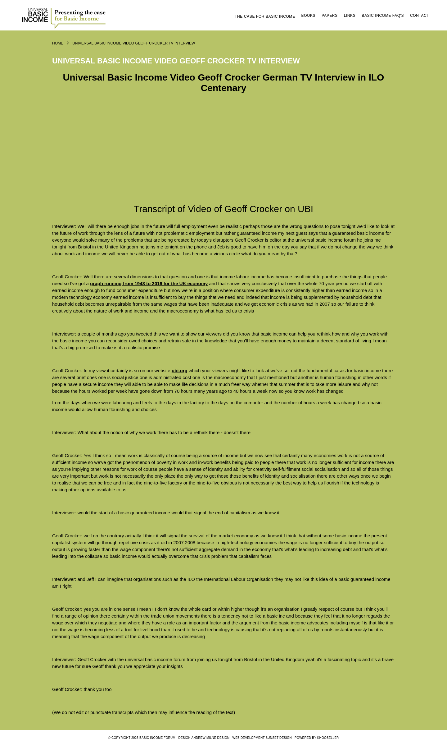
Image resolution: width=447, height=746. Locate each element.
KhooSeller (328, 737)
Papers (329, 15)
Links (350, 15)
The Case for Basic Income (265, 16)
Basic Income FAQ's (383, 15)
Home (57, 43)
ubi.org (179, 370)
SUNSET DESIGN (279, 737)
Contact (419, 15)
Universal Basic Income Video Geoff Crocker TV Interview (133, 43)
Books (308, 15)
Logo (64, 18)
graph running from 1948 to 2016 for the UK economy (149, 283)
